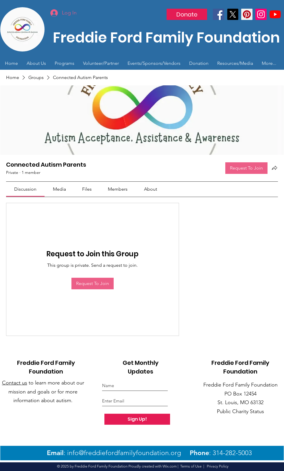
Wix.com (170, 466)
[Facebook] (218, 14)
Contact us (14, 383)
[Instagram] (261, 14)
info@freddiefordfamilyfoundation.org (124, 453)
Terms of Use (191, 466)
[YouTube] (275, 14)
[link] (25, 189)
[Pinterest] (246, 14)
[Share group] (274, 167)
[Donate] (187, 14)
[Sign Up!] (137, 419)
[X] (232, 14)
